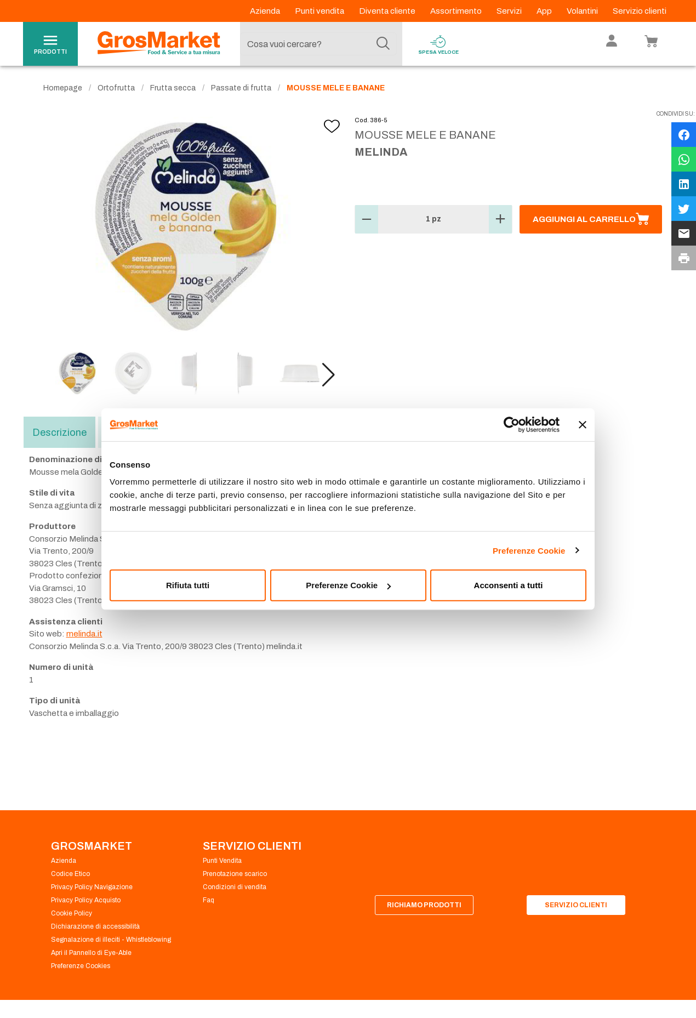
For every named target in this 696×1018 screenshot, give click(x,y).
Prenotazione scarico (235, 874)
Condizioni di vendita (234, 887)
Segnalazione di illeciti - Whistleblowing (111, 939)
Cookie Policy (71, 913)
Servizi (510, 11)
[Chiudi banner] (582, 424)
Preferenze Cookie (529, 550)
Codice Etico (70, 874)
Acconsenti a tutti (508, 585)
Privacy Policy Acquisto (86, 900)
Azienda (266, 11)
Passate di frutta (241, 88)
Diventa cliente (388, 11)
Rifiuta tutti (187, 585)
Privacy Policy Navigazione (92, 887)
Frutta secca (173, 88)
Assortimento (456, 11)
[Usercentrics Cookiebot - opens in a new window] (512, 424)
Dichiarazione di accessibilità (95, 926)
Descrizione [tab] (59, 432)
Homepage (62, 88)
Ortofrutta (116, 88)
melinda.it (84, 633)
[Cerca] (383, 43)
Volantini (583, 11)
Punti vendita (320, 11)
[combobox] (318, 44)
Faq (208, 900)
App (545, 11)
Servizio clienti (639, 11)
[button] (328, 375)
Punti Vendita (222, 861)
